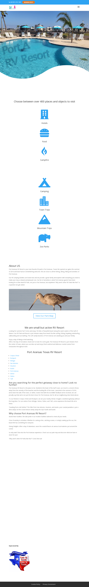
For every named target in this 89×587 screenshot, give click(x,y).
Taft (11, 379)
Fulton (12, 376)
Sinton (12, 374)
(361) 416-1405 (17, 2)
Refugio (12, 361)
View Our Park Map (44, 315)
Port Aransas (14, 371)
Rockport (13, 358)
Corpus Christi (14, 356)
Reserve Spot (28, 2)
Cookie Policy (35, 584)
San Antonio (14, 363)
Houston (13, 366)
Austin (12, 368)
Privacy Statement (49, 584)
